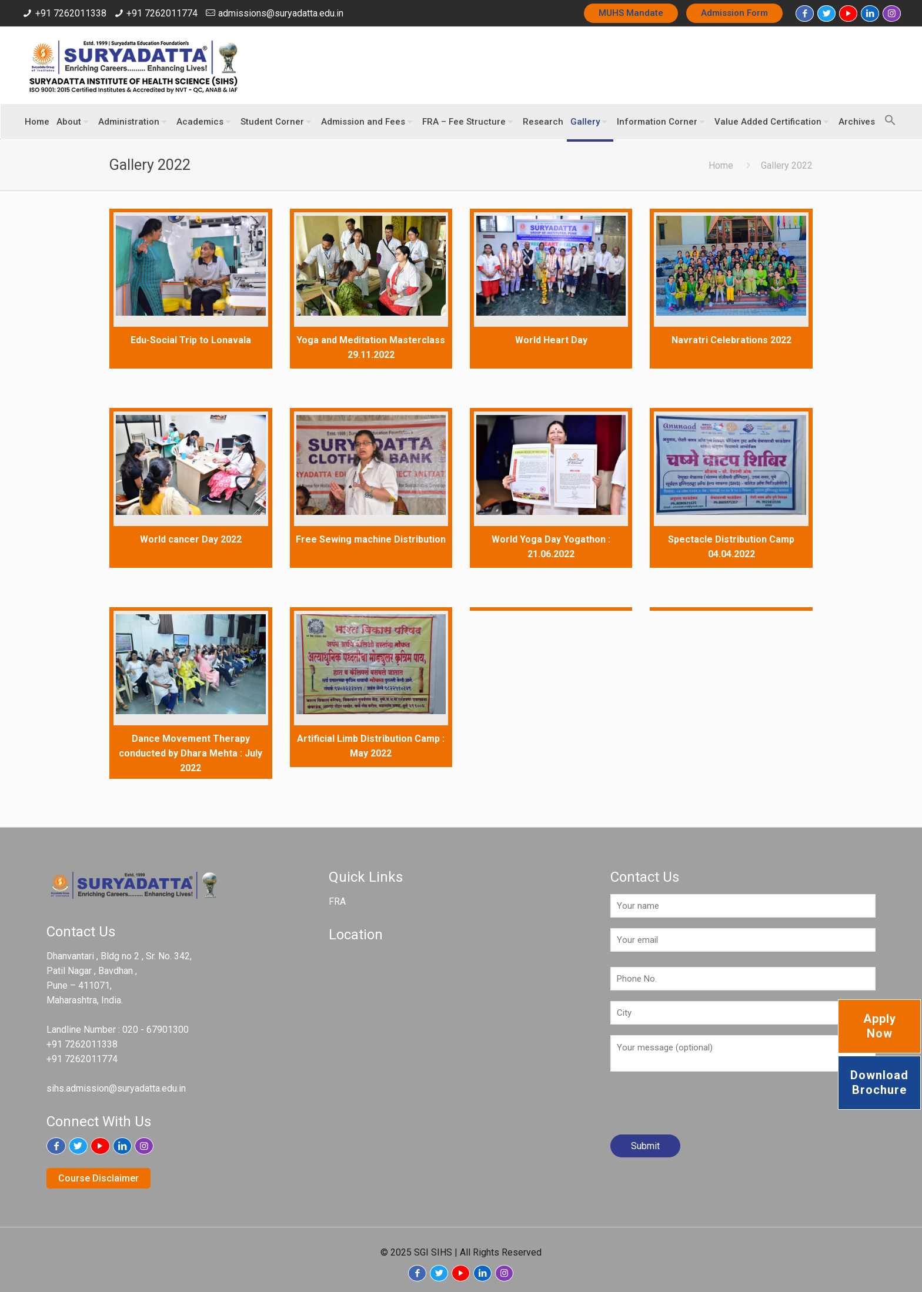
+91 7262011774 (162, 13)
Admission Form (734, 13)
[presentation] (699, 1107)
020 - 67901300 (155, 1029)
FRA (337, 901)
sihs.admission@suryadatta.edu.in (116, 1088)
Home (721, 165)
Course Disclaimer (98, 1178)
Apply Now (879, 1026)
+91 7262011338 (70, 13)
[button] (887, 115)
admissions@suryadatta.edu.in (280, 13)
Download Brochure (879, 1082)
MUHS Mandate (631, 13)
